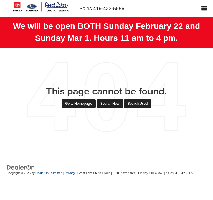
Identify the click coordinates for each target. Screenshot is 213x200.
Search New (110, 103)
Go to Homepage (78, 103)
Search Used (138, 103)
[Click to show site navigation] (204, 8)
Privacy (70, 173)
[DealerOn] (21, 167)
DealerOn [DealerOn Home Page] (42, 173)
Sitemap (56, 173)
